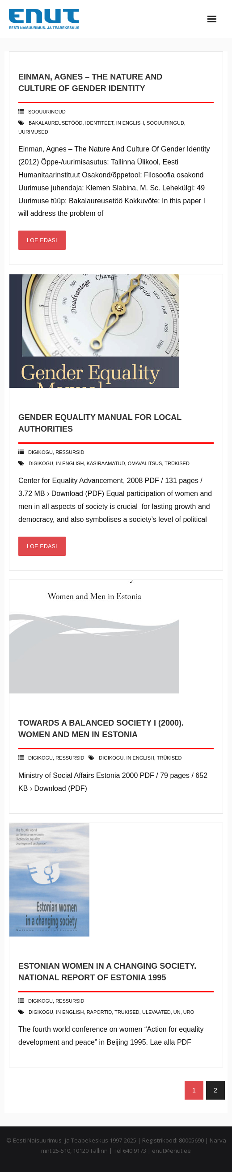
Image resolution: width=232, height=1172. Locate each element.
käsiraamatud (106, 463)
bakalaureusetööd (55, 123)
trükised (177, 463)
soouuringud (165, 123)
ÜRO (188, 1012)
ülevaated (156, 1012)
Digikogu (40, 452)
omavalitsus (145, 463)
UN (177, 1012)
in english (130, 123)
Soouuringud (47, 111)
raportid (99, 1012)
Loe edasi (42, 240)
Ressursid (69, 452)
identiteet (99, 123)
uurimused (33, 131)
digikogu (41, 463)
